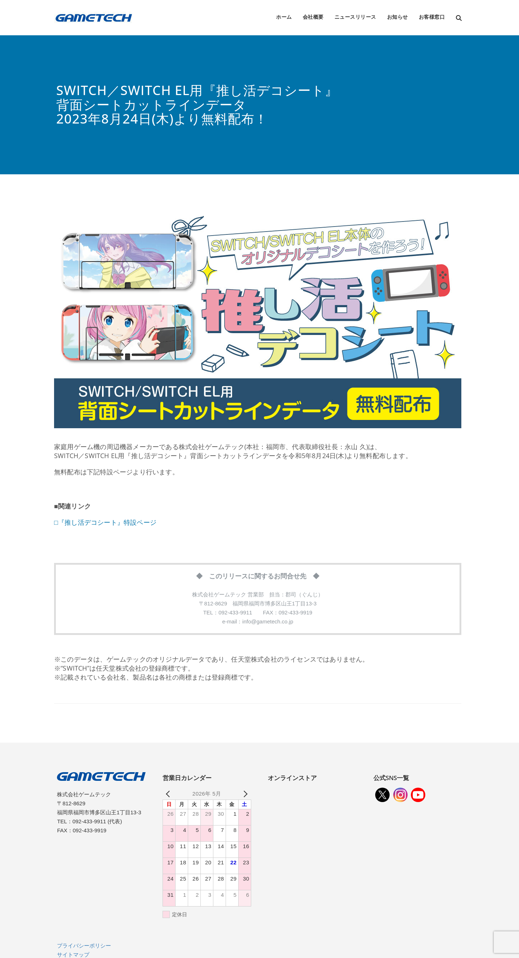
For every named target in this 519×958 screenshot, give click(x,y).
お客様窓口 (432, 16)
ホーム (284, 16)
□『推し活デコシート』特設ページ (105, 522)
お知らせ (397, 16)
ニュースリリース (355, 16)
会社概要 (313, 16)
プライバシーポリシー (84, 946)
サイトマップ (73, 955)
